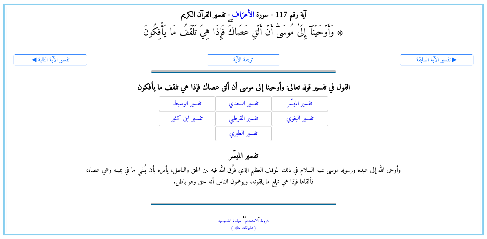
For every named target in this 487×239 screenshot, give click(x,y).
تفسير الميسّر (299, 104)
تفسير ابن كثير (187, 118)
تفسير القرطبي (243, 118)
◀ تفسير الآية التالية (50, 60)
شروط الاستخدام (257, 221)
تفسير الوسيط (187, 104)
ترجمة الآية (243, 60)
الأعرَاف (243, 15)
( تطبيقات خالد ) (243, 228)
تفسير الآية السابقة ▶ (436, 60)
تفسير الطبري (243, 133)
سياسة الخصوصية (229, 221)
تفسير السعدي (243, 104)
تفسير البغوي (299, 118)
